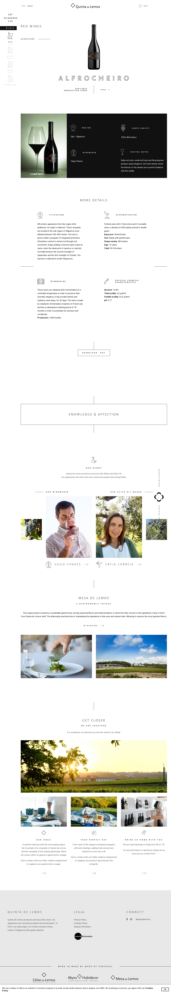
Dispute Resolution (82, 926)
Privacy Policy (80, 920)
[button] (143, 6)
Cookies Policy (80, 923)
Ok (165, 989)
